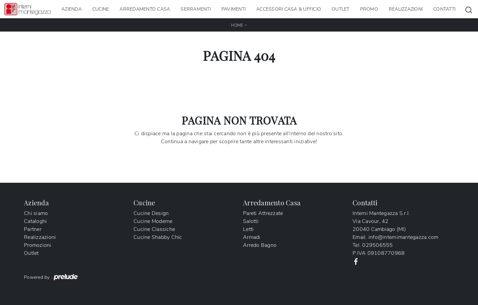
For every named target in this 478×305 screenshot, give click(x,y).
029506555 (377, 245)
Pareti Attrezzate (263, 213)
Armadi (252, 237)
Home (237, 25)
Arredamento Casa (145, 9)
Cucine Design (151, 213)
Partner (32, 229)
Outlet (341, 9)
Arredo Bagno (260, 245)
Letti (248, 229)
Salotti (251, 221)
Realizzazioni (406, 9)
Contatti (444, 9)
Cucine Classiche (154, 229)
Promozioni (37, 245)
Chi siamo (36, 213)
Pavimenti (233, 9)
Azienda (71, 9)
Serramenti (196, 9)
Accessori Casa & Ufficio (288, 9)
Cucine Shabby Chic (157, 237)
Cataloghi (35, 221)
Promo (369, 9)
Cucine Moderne (153, 221)
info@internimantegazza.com (403, 237)
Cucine (100, 9)
